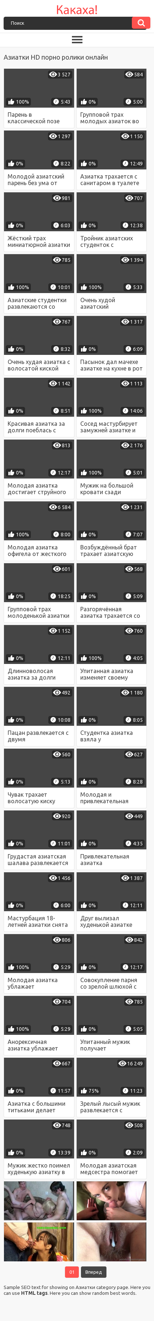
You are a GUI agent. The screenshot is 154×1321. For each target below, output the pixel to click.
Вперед (93, 1271)
